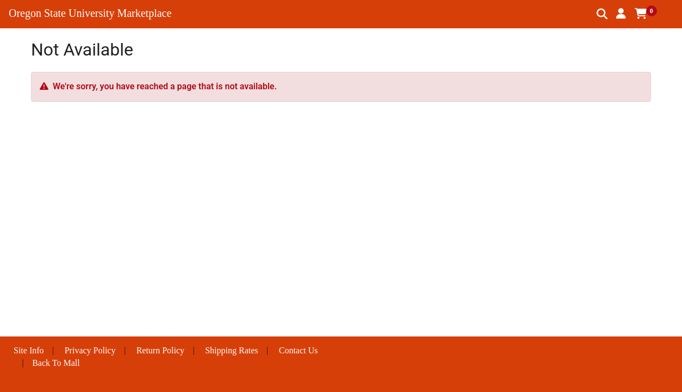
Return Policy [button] (160, 350)
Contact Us (298, 350)
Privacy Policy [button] (90, 350)
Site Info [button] (29, 350)
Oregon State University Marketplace (90, 13)
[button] (621, 13)
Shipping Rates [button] (231, 350)
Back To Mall (55, 362)
